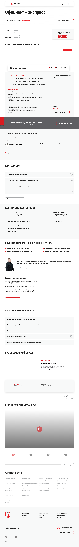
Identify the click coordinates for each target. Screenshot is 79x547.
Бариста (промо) (26, 479)
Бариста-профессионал (27, 486)
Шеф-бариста (25, 491)
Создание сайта (68, 544)
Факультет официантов (17, 20)
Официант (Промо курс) (62, 479)
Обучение (11, 20)
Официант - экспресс (61, 482)
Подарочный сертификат (62, 512)
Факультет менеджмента (46, 477)
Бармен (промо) (8, 479)
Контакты (47, 4)
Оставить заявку (13, 153)
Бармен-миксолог (9, 494)
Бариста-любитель (26, 484)
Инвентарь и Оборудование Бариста (30, 482)
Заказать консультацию (65, 20)
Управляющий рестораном (45, 484)
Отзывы (41, 516)
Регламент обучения (61, 514)
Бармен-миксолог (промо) (10, 482)
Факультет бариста (27, 477)
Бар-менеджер (8, 498)
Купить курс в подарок (65, 531)
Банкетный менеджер (44, 486)
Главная (7, 20)
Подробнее (45, 368)
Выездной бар (42, 509)
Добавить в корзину (61, 112)
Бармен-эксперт (8, 489)
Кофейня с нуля (25, 494)
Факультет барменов (10, 477)
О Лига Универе (25, 509)
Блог (43, 4)
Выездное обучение (44, 512)
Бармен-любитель (9, 484)
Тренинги (24, 516)
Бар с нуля (7, 501)
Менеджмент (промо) (44, 479)
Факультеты (33, 4)
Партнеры (24, 514)
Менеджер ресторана (44, 482)
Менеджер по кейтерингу (45, 489)
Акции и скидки (60, 509)
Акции (39, 4)
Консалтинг (42, 514)
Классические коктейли (10, 491)
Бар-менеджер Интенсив (10, 496)
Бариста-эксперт (26, 489)
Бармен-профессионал (10, 486)
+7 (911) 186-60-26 (12, 527)
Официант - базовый (61, 484)
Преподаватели (25, 512)
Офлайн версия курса (66, 122)
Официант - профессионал (62, 486)
